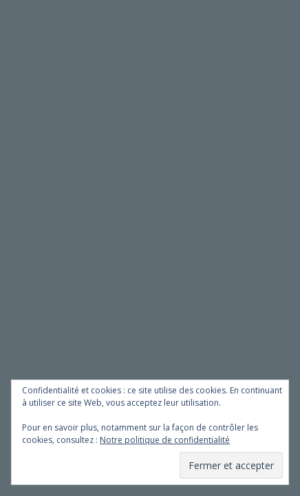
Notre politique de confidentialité (165, 440)
